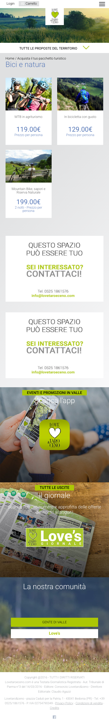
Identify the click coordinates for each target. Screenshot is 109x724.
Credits (54, 708)
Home (10, 58)
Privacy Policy (64, 703)
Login (10, 4)
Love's (54, 633)
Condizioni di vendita (89, 703)
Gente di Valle (54, 622)
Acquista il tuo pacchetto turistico (41, 58)
